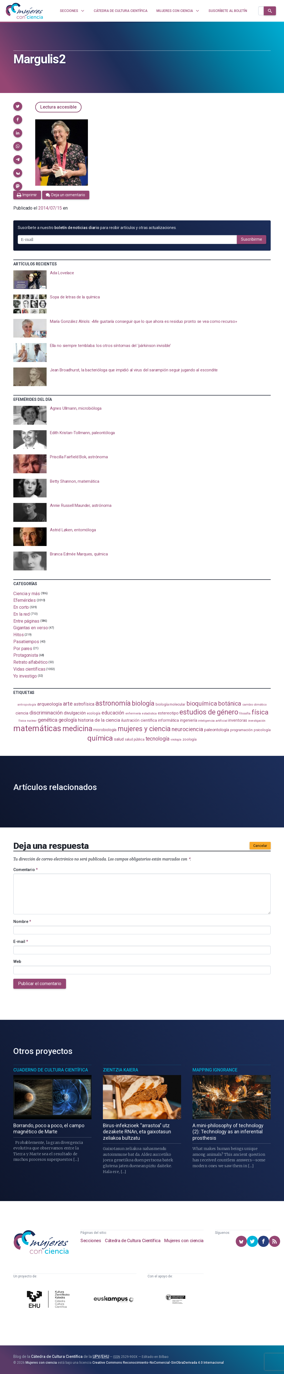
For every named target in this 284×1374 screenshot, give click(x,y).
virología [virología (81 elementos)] (176, 739)
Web (17, 961)
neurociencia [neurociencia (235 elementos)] (187, 729)
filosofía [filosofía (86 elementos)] (244, 713)
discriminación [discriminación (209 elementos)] (46, 712)
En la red (21, 614)
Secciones (90, 1240)
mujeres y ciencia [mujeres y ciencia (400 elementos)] (144, 729)
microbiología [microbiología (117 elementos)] (104, 730)
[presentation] (142, 279)
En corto (21, 607)
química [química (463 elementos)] (100, 738)
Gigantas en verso (30, 627)
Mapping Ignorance (214, 1070)
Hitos (18, 634)
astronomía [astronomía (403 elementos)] (113, 703)
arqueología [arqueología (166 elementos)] (49, 704)
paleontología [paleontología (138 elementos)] (216, 729)
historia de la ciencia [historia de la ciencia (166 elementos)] (99, 720)
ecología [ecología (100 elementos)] (93, 713)
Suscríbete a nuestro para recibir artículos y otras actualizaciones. (97, 227)
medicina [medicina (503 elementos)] (77, 728)
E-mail (20, 941)
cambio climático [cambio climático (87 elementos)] (254, 704)
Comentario (25, 869)
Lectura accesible (58, 107)
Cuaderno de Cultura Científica (50, 1070)
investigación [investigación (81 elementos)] (256, 721)
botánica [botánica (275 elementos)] (229, 703)
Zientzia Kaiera (120, 1070)
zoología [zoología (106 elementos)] (189, 739)
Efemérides (24, 600)
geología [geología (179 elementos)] (68, 720)
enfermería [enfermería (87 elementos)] (133, 713)
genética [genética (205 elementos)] (47, 720)
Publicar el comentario (39, 983)
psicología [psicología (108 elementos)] (262, 730)
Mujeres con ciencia (183, 1240)
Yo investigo (25, 675)
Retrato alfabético (30, 662)
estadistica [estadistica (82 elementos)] (149, 713)
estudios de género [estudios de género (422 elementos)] (208, 712)
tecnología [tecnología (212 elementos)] (157, 739)
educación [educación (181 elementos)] (113, 713)
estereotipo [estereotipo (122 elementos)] (168, 713)
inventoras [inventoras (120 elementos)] (237, 720)
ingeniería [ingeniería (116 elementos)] (188, 720)
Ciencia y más (26, 593)
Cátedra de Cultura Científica (132, 1240)
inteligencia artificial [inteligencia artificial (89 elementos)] (212, 721)
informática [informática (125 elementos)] (168, 720)
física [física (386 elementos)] (260, 712)
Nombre (22, 921)
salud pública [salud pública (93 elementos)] (134, 739)
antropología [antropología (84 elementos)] (26, 704)
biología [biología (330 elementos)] (143, 703)
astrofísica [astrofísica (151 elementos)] (84, 704)
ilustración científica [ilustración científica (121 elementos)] (139, 720)
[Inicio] (24, 11)
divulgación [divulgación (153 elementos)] (75, 713)
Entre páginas (26, 620)
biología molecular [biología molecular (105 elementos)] (170, 704)
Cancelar (260, 846)
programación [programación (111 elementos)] (241, 730)
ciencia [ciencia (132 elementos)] (22, 713)
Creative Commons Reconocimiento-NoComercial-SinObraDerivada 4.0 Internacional (158, 1363)
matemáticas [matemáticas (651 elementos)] (37, 728)
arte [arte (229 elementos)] (68, 703)
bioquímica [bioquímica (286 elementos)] (201, 703)
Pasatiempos (26, 641)
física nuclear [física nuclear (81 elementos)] (28, 721)
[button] (17, 106)
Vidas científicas (29, 669)
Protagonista (25, 655)
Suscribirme (251, 239)
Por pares (22, 648)
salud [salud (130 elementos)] (119, 739)
